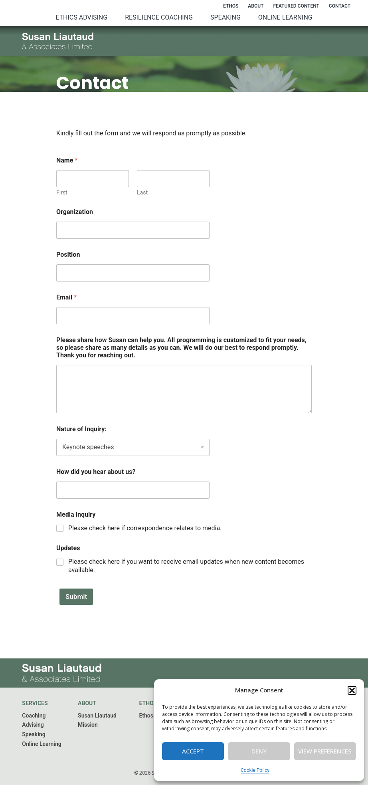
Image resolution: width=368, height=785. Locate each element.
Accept (193, 751)
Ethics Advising (81, 17)
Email (66, 297)
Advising (33, 725)
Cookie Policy (255, 770)
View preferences (325, 751)
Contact (339, 6)
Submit (73, 597)
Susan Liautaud (97, 715)
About (255, 6)
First (61, 192)
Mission (88, 725)
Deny (259, 751)
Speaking (225, 17)
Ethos (230, 6)
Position (68, 254)
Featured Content (296, 6)
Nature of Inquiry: (81, 429)
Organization (74, 212)
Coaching (34, 715)
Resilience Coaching (159, 17)
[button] (352, 690)
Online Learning (285, 17)
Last (142, 192)
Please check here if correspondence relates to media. (145, 528)
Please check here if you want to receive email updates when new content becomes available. (186, 566)
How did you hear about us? (95, 472)
